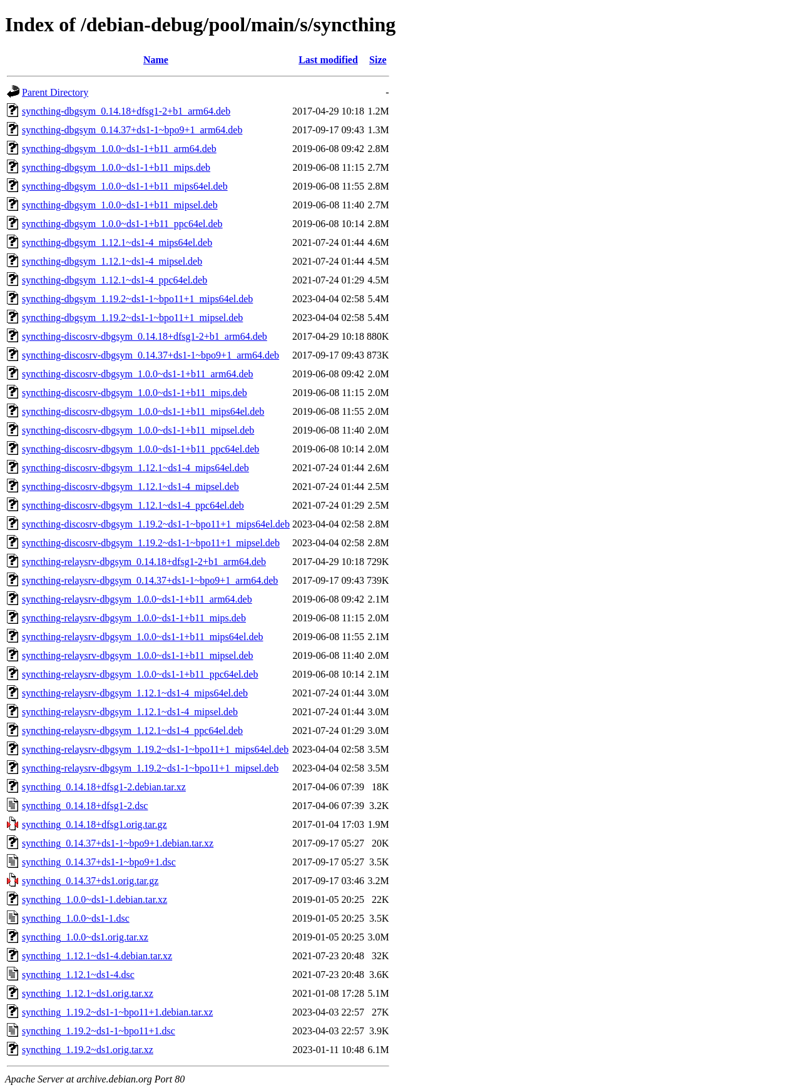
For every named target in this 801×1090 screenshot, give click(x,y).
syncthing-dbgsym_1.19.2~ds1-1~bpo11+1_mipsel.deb (132, 317)
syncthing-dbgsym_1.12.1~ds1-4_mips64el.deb (117, 242)
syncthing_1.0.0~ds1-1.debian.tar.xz (94, 899)
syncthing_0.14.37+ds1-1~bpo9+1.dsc (99, 862)
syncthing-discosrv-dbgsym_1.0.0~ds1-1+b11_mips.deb (134, 392)
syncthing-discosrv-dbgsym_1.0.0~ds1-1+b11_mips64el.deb (143, 411)
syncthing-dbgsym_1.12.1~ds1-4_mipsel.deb (112, 261)
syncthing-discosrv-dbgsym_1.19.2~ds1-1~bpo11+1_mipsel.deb (151, 542)
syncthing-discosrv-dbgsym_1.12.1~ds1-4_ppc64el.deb (133, 505)
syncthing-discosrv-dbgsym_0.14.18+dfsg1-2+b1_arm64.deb (144, 336)
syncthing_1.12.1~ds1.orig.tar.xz (87, 993)
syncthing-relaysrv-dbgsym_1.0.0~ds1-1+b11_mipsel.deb (137, 655)
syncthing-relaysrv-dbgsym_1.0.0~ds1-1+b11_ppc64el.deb (140, 674)
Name (155, 59)
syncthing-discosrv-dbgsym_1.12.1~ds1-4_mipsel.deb (130, 486)
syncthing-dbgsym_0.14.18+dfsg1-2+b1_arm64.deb (126, 111)
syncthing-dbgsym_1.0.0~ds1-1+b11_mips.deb (116, 167)
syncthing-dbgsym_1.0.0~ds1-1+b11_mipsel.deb (120, 205)
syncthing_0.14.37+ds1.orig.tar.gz (90, 880)
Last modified (328, 59)
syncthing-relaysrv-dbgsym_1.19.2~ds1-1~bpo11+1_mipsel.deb (150, 768)
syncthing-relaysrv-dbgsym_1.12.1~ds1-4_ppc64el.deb (132, 730)
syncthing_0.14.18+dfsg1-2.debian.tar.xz (104, 787)
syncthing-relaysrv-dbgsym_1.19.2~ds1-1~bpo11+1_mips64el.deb (155, 749)
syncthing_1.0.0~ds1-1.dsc (76, 918)
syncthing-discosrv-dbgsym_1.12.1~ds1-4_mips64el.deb (135, 467)
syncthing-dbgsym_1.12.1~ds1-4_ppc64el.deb (114, 280)
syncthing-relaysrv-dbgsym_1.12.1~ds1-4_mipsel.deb (130, 711)
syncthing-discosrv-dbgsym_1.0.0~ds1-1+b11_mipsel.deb (138, 430)
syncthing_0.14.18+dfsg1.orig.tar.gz (94, 824)
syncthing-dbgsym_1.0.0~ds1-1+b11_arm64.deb (119, 148)
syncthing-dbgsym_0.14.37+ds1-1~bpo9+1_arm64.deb (132, 130)
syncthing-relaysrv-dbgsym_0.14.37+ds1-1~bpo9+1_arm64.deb (150, 580)
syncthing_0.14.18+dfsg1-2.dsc (85, 805)
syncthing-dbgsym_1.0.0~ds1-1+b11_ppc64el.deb (122, 223)
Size (378, 59)
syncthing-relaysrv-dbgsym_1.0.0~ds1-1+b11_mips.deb (134, 618)
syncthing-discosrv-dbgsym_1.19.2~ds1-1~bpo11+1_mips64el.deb (156, 524)
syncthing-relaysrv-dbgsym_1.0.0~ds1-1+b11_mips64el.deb (142, 636)
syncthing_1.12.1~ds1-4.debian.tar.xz (97, 955)
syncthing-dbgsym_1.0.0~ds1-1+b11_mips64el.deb (125, 186)
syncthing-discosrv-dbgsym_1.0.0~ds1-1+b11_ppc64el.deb (140, 449)
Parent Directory (55, 92)
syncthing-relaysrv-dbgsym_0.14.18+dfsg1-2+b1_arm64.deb (144, 561)
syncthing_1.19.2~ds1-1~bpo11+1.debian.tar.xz (117, 1012)
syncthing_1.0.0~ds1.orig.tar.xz (85, 937)
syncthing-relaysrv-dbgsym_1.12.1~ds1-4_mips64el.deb (135, 693)
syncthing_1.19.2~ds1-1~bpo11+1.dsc (98, 1031)
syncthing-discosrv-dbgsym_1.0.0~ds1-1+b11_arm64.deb (137, 374)
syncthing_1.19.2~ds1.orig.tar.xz (87, 1049)
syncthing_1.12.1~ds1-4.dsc (78, 974)
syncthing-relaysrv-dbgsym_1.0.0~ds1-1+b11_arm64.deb (137, 599)
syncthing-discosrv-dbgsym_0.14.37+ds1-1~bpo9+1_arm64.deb (150, 355)
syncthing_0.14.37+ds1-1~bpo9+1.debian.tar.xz (117, 843)
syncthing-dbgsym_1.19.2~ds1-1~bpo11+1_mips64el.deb (137, 298)
